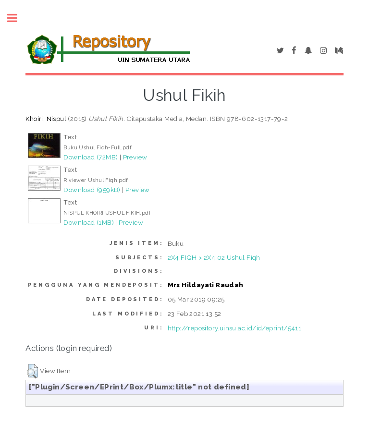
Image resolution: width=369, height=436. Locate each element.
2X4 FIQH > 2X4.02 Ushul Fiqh (214, 257)
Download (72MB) (90, 157)
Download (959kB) (91, 190)
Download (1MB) (88, 222)
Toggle (17, 18)
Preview (135, 157)
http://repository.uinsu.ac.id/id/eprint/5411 (235, 328)
